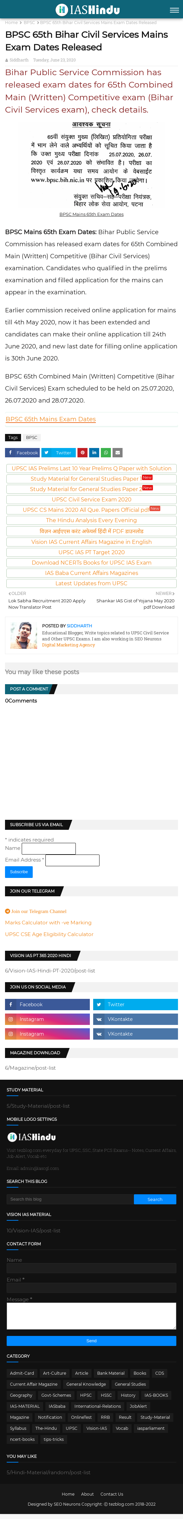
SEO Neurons (67, 1509)
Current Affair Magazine (33, 1389)
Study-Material (155, 1422)
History (128, 1400)
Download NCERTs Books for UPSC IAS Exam (92, 563)
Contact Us (112, 1499)
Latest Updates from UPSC (91, 583)
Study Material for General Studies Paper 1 (92, 479)
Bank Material (111, 1378)
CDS (159, 1378)
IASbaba (57, 1411)
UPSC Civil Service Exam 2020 (92, 499)
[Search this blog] (70, 1199)
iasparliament (151, 1433)
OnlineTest (81, 1422)
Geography (21, 1400)
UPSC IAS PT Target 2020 (91, 552)
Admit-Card (22, 1378)
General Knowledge (86, 1389)
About (87, 1499)
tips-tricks (54, 1444)
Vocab (122, 1433)
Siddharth (19, 59)
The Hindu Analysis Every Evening (91, 520)
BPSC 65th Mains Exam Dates (51, 419)
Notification (50, 1422)
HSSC (106, 1400)
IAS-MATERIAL (25, 1411)
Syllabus (18, 1433)
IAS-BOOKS (156, 1400)
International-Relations (97, 1411)
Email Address (25, 860)
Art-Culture (54, 1378)
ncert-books (22, 1444)
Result (125, 1422)
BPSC (29, 22)
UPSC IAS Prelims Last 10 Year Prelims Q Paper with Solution (92, 468)
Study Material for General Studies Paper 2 (91, 489)
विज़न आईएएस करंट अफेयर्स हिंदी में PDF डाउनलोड (92, 531)
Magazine (19, 1422)
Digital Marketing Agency (68, 645)
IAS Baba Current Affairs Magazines (91, 573)
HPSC (86, 1400)
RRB (105, 1422)
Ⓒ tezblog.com (119, 1509)
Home (11, 22)
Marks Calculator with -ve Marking (48, 922)
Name (13, 848)
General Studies (130, 1389)
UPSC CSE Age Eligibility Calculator (49, 934)
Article (81, 1378)
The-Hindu (46, 1433)
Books (140, 1378)
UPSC (71, 1433)
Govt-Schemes (56, 1400)
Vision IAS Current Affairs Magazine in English (91, 542)
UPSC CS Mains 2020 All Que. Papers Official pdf (91, 510)
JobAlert (138, 1411)
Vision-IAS (96, 1433)
